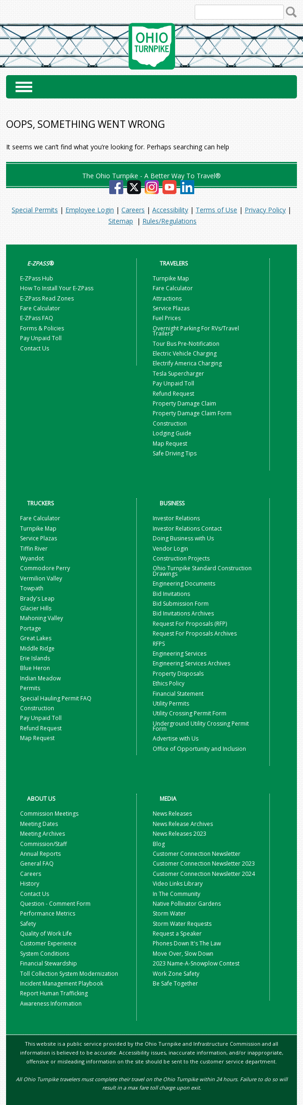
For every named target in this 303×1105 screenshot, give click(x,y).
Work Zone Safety (176, 974)
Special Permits (35, 209)
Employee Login (89, 209)
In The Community (176, 894)
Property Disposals (178, 674)
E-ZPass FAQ (36, 318)
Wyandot (32, 558)
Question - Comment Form (55, 904)
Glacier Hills (35, 608)
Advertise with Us (175, 738)
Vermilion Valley (41, 578)
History (29, 884)
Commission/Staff (43, 844)
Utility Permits (171, 703)
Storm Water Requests (182, 924)
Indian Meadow (40, 678)
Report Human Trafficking (54, 993)
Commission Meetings (49, 814)
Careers (133, 209)
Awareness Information (51, 1003)
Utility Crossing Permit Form (189, 713)
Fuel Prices (167, 318)
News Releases (172, 814)
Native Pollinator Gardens (187, 904)
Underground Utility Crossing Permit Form (201, 726)
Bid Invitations (171, 594)
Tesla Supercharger (178, 374)
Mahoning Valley (41, 618)
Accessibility (170, 209)
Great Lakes (35, 638)
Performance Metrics (47, 913)
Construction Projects (181, 558)
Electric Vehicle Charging (185, 353)
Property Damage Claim (184, 403)
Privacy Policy (265, 209)
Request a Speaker (177, 933)
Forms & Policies (42, 328)
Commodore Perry (45, 568)
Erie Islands (35, 658)
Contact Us (34, 348)
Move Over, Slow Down (183, 954)
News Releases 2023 (179, 834)
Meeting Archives (42, 834)
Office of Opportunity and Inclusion (199, 749)
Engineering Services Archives (191, 663)
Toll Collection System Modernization (69, 974)
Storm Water (169, 913)
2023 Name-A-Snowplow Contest (196, 963)
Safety (28, 924)
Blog (159, 844)
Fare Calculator (40, 308)
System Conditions (44, 954)
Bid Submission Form (181, 604)
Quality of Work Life (46, 933)
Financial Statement (178, 694)
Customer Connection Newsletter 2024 (204, 874)
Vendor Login (170, 548)
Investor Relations (176, 518)
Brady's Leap (37, 598)
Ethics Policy (168, 683)
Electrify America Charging (187, 363)
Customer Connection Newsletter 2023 (204, 863)
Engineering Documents (184, 583)
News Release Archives (183, 824)
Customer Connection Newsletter (196, 854)
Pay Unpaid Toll (41, 338)
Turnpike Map (171, 278)
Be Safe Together (175, 983)
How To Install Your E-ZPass (56, 288)
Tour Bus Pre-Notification (186, 344)
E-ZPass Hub (36, 278)
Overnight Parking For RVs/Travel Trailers (196, 330)
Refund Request (173, 394)
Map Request (170, 444)
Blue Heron (35, 668)
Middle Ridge (37, 648)
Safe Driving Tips (175, 453)
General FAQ (37, 863)
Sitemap (120, 221)
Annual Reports (40, 854)
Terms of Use (216, 209)
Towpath (31, 588)
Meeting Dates (39, 824)
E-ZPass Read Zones (47, 298)
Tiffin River (34, 548)
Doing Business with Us (183, 538)
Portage (30, 628)
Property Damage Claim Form (192, 413)
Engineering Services (179, 653)
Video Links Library (178, 884)
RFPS (159, 644)
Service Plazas (171, 308)
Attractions (167, 298)
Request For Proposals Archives (195, 633)
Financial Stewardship (48, 963)
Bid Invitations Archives (183, 613)
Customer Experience (48, 943)
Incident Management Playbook (61, 983)
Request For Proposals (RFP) (190, 624)
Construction (170, 423)
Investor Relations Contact (187, 528)
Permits (30, 688)
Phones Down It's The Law (187, 943)
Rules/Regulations (169, 221)
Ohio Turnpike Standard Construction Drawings (202, 570)
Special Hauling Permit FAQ (56, 698)
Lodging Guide (172, 433)
